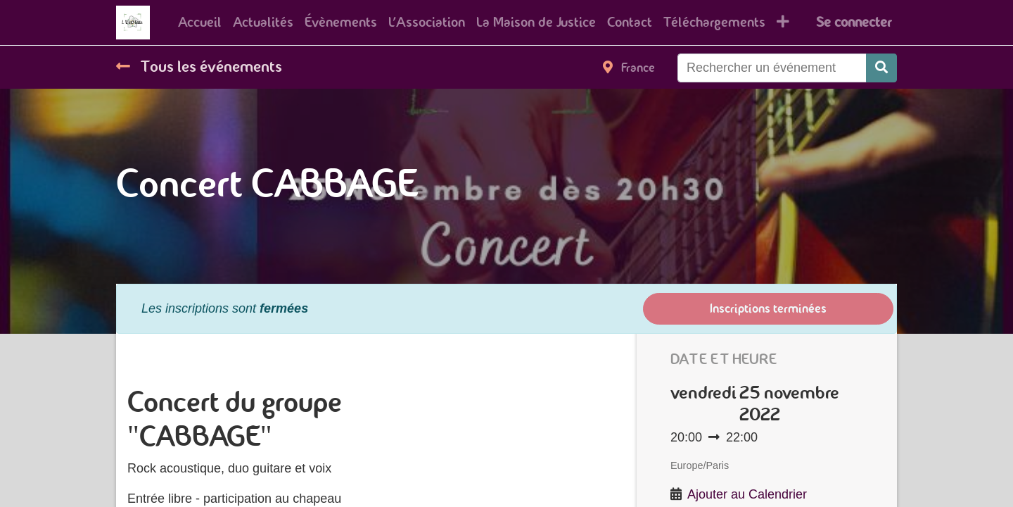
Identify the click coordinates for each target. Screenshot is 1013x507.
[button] (783, 22)
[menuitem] (199, 22)
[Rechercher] (881, 68)
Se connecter (853, 22)
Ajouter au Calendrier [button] (747, 494)
